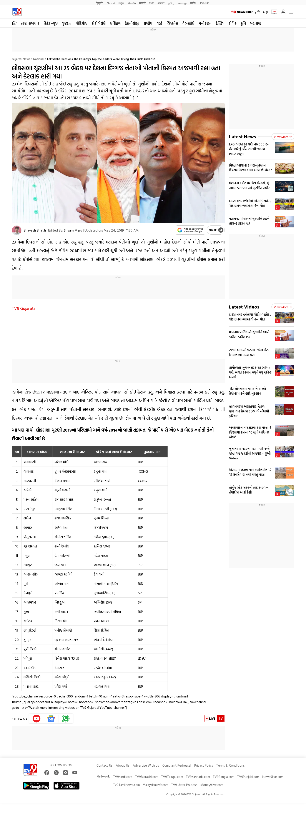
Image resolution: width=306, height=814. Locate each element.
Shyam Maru (73, 230)
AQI (265, 12)
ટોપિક (232, 23)
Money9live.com (211, 784)
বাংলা (151, 3)
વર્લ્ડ (159, 23)
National (38, 59)
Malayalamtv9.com (155, 784)
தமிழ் (171, 3)
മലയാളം (182, 3)
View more (283, 136)
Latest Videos (244, 306)
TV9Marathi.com (146, 776)
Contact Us (104, 765)
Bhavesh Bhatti (35, 230)
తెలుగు (132, 3)
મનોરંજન (205, 23)
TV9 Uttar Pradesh (184, 784)
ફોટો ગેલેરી (99, 23)
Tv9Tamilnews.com (126, 784)
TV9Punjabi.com (248, 776)
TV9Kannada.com (198, 776)
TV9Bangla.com (223, 776)
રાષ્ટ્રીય (147, 23)
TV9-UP (204, 3)
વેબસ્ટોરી (188, 23)
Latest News (242, 136)
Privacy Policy (203, 765)
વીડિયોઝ (81, 23)
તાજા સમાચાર (30, 23)
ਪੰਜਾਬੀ (161, 3)
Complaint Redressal (176, 765)
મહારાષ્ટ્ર (255, 23)
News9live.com (272, 776)
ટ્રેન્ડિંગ (220, 23)
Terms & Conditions (230, 765)
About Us (123, 765)
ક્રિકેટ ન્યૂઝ (50, 23)
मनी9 (193, 3)
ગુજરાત (67, 23)
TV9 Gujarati (23, 308)
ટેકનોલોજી (132, 23)
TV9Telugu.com (172, 776)
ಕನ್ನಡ (121, 3)
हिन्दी (99, 3)
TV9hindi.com (122, 776)
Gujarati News (21, 59)
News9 (111, 3)
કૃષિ (243, 23)
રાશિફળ (115, 23)
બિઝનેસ (172, 23)
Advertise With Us (146, 765)
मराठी (142, 3)
